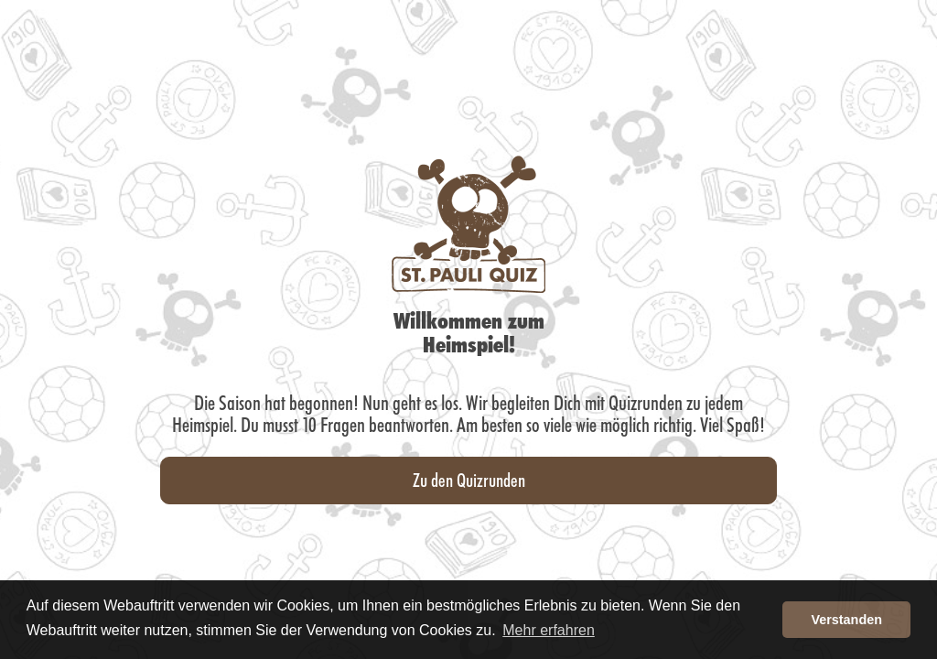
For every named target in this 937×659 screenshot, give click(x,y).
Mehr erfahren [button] (548, 630)
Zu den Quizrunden (469, 479)
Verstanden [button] (846, 619)
